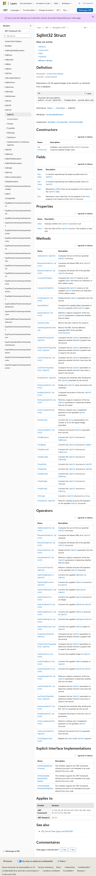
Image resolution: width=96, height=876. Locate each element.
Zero (39, 196)
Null (39, 189)
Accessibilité (67, 870)
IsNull (40, 223)
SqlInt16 (89, 464)
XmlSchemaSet (64, 333)
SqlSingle (61, 484)
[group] (65, 99)
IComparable (62, 122)
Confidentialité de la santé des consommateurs (20, 870)
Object (50, 108)
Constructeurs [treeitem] (12, 119)
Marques (80, 870)
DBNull (58, 189)
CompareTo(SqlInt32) (46, 288)
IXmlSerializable (76, 122)
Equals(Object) (43, 305)
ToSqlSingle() (42, 481)
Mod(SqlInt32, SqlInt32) (47, 377)
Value (88, 196)
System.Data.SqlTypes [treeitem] (13, 41)
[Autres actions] (92, 28)
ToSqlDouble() (43, 457)
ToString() (41, 496)
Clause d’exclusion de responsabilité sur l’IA (18, 867)
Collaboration (70, 867)
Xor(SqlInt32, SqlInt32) (46, 500)
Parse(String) (42, 420)
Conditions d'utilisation (51, 870)
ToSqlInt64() (42, 469)
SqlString (61, 491)
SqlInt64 (89, 469)
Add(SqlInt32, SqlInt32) (47, 256)
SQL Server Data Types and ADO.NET (57, 831)
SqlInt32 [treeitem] (10, 114)
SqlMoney (62, 476)
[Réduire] (30, 25)
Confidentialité (83, 867)
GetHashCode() (43, 323)
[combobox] (17, 31)
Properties (42, 56)
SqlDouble (62, 459)
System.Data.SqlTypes (55, 73)
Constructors (43, 50)
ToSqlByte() (42, 444)
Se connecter (88, 3)
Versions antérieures (45, 867)
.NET (46, 27)
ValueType (60, 108)
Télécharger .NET (85, 10)
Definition (42, 46)
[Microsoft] (4, 3)
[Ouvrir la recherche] (79, 3)
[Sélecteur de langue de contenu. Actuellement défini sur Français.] (7, 861)
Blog (58, 867)
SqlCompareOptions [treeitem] (12, 78)
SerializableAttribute (54, 114)
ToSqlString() (42, 488)
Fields (40, 53)
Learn (39, 27)
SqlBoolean (62, 440)
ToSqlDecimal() (43, 449)
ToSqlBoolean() (43, 437)
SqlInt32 (77, 147)
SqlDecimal (62, 452)
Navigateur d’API (59, 27)
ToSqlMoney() (43, 474)
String (71, 420)
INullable (51, 122)
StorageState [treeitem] (10, 198)
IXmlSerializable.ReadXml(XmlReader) (44, 778)
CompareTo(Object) (45, 278)
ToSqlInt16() (42, 464)
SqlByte (88, 444)
